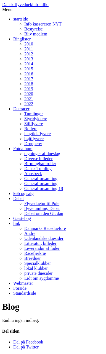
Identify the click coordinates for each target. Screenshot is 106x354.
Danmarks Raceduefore (45, 228)
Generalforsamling (40, 178)
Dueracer (21, 108)
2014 (28, 63)
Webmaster (23, 283)
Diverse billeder (38, 158)
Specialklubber (37, 263)
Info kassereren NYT (43, 24)
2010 (28, 44)
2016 (28, 73)
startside (20, 19)
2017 (28, 78)
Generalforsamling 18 (43, 188)
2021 (28, 98)
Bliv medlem (35, 34)
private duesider (38, 273)
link (16, 223)
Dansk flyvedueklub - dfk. (25, 4)
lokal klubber (36, 268)
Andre (29, 233)
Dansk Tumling (38, 168)
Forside (19, 288)
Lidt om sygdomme (41, 278)
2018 (28, 83)
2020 (28, 93)
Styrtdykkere (35, 118)
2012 (28, 54)
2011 (28, 49)
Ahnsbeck (33, 173)
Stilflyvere (33, 123)
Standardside (24, 293)
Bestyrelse (33, 29)
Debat (18, 198)
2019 (28, 88)
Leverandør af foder (42, 248)
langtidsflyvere (37, 133)
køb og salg (23, 193)
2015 (28, 68)
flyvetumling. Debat (42, 208)
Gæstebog (22, 218)
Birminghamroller (40, 163)
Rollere (30, 128)
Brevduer (32, 258)
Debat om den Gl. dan (43, 213)
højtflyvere (34, 138)
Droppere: (33, 143)
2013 (28, 59)
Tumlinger (33, 113)
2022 (28, 103)
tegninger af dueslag (42, 153)
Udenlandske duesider (43, 238)
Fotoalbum (22, 148)
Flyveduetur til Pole (41, 203)
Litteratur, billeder (40, 243)
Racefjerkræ (35, 253)
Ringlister (22, 39)
